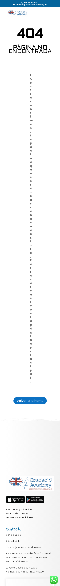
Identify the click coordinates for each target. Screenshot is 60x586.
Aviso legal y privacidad (19, 509)
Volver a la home (30, 401)
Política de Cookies (17, 513)
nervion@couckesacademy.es (23, 547)
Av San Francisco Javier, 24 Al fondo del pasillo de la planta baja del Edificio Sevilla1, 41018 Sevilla (28, 557)
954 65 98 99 (13, 534)
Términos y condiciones (19, 517)
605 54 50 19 (13, 541)
